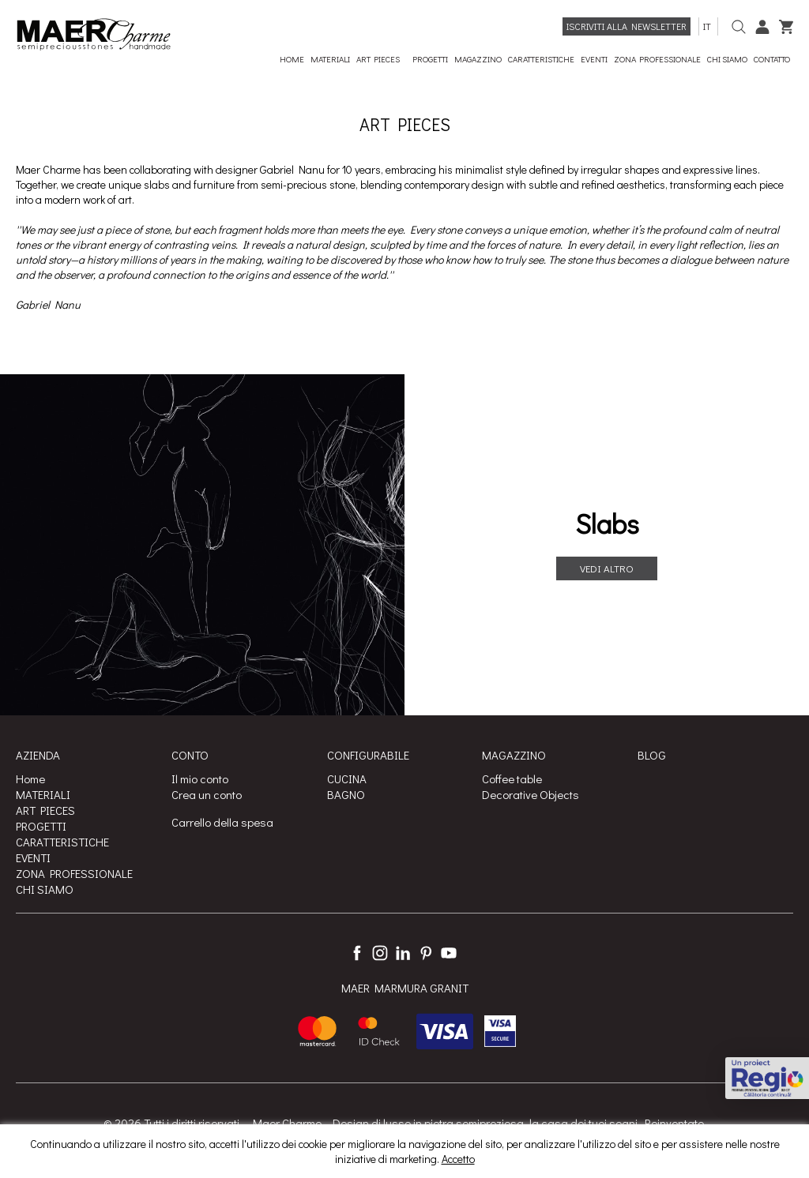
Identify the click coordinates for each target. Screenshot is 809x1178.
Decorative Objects (530, 794)
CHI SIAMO (44, 889)
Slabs (607, 523)
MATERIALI (43, 794)
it (708, 26)
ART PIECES (45, 810)
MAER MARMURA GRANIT (404, 988)
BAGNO (346, 794)
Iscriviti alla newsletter (626, 26)
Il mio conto (199, 778)
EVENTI (33, 857)
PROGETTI (41, 826)
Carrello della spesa (222, 822)
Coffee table (512, 778)
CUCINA (347, 778)
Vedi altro (607, 568)
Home (30, 778)
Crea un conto (206, 794)
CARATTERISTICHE (62, 842)
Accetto (458, 1158)
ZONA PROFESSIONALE (74, 873)
